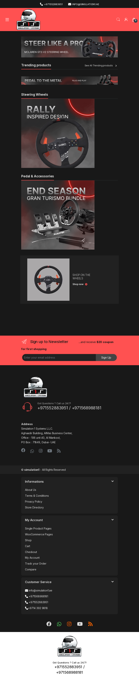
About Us (30, 489)
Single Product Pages (38, 528)
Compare (30, 569)
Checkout (31, 552)
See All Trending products (99, 65)
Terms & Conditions (37, 495)
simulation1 (31, 469)
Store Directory (34, 507)
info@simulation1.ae (83, 4)
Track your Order (35, 563)
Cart (27, 546)
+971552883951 (51, 4)
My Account (32, 557)
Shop (28, 540)
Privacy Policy (33, 501)
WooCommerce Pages (39, 534)
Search (118, 19)
